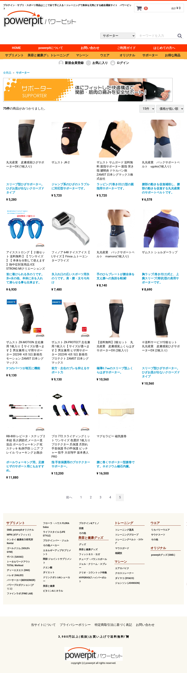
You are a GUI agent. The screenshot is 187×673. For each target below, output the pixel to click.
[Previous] (69, 497)
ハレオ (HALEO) (15, 575)
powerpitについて (50, 48)
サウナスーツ (158, 534)
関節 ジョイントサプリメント (57, 560)
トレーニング (59, 55)
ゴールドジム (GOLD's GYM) (18, 550)
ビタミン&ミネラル (53, 590)
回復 (81, 528)
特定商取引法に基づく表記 (113, 625)
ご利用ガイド (126, 48)
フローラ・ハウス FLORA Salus (56, 525)
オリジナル (127, 55)
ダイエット (49, 572)
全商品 (7, 72)
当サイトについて (43, 625)
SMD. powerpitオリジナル (20, 529)
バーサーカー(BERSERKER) (21, 580)
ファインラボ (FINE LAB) (20, 593)
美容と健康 (49, 586)
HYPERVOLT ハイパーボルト (92, 579)
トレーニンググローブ (126, 534)
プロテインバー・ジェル (56, 540)
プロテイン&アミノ (89, 523)
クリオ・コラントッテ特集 (93, 572)
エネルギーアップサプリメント (57, 552)
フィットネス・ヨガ (89, 554)
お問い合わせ (90, 48)
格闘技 (118, 553)
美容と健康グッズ (38, 55)
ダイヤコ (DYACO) (124, 578)
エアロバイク (122, 568)
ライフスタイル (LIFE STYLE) (54, 533)
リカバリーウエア (160, 529)
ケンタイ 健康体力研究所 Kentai (20, 541)
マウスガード (122, 548)
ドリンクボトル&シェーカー (56, 579)
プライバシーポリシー (75, 625)
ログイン (119, 63)
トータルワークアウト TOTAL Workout (18, 563)
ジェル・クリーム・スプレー (93, 566)
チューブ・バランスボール (93, 559)
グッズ (82, 544)
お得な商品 (172, 55)
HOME (16, 48)
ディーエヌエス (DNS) (18, 570)
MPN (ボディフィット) (19, 534)
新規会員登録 (71, 63)
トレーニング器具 (124, 529)
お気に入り (97, 63)
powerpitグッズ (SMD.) (163, 554)
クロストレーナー (124, 573)
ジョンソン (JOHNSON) (127, 583)
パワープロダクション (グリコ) (20, 587)
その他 (82, 533)
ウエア (104, 55)
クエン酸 (47, 567)
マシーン (82, 55)
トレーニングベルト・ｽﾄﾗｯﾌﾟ (129, 541)
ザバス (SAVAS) (15, 556)
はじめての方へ (164, 48)
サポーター (150, 55)
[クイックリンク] (180, 36)
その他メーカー (51, 545)
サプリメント (14, 55)
